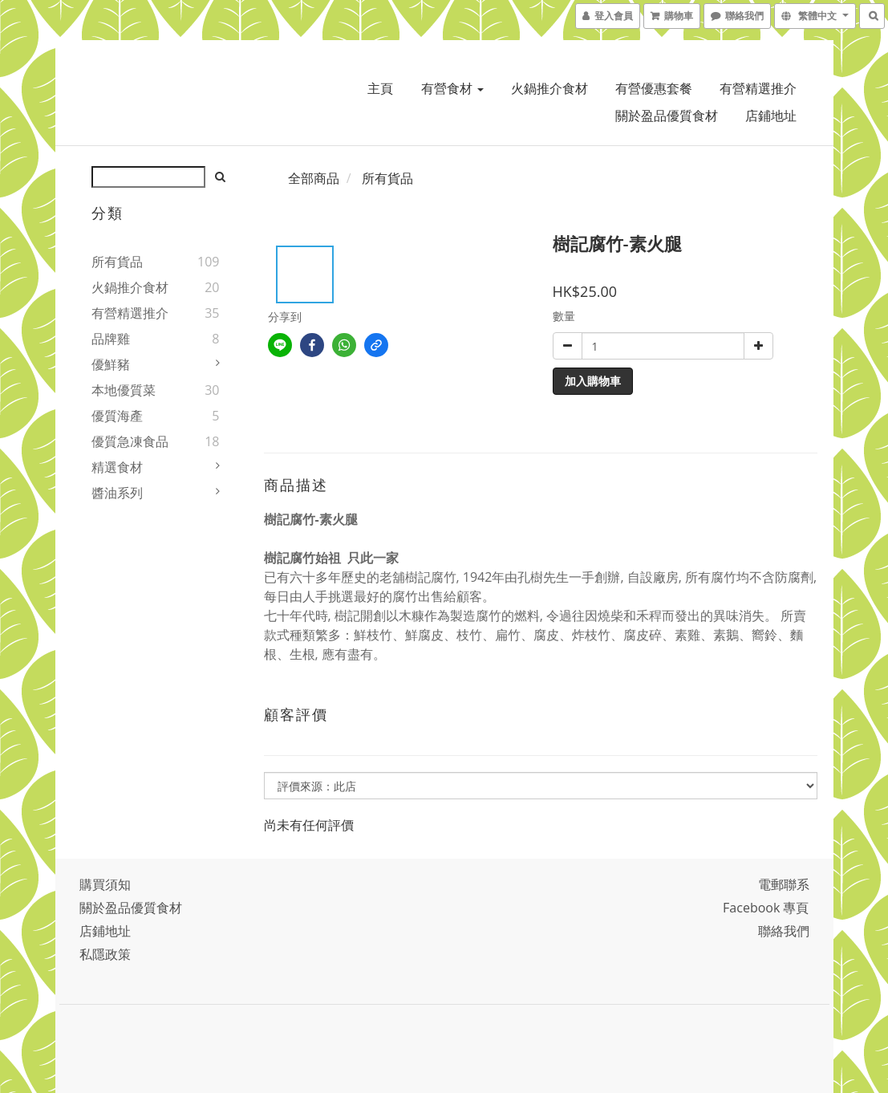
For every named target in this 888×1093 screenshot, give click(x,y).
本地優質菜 (123, 390)
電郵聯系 (783, 884)
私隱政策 (105, 954)
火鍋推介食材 (549, 88)
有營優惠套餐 (653, 88)
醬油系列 (117, 493)
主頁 (380, 88)
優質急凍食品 (129, 441)
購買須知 (105, 884)
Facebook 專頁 (766, 907)
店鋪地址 (771, 115)
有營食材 (452, 88)
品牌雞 (110, 338)
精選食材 (117, 467)
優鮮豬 (110, 364)
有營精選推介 (758, 88)
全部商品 (313, 178)
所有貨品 (117, 261)
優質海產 (117, 416)
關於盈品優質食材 (666, 115)
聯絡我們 (783, 931)
